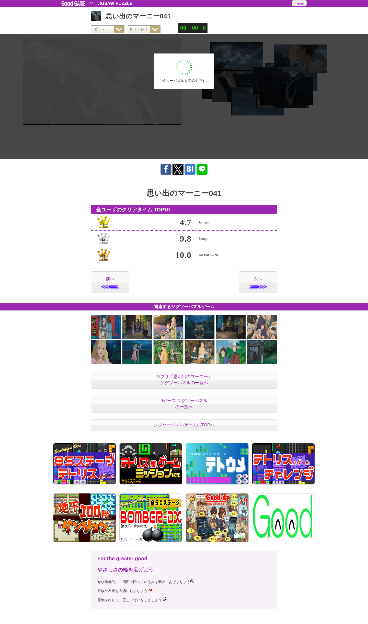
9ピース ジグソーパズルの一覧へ (184, 403)
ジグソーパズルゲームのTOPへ (184, 425)
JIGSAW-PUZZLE (115, 3)
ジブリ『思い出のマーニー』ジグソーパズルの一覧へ (184, 379)
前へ (110, 282)
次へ (258, 282)
